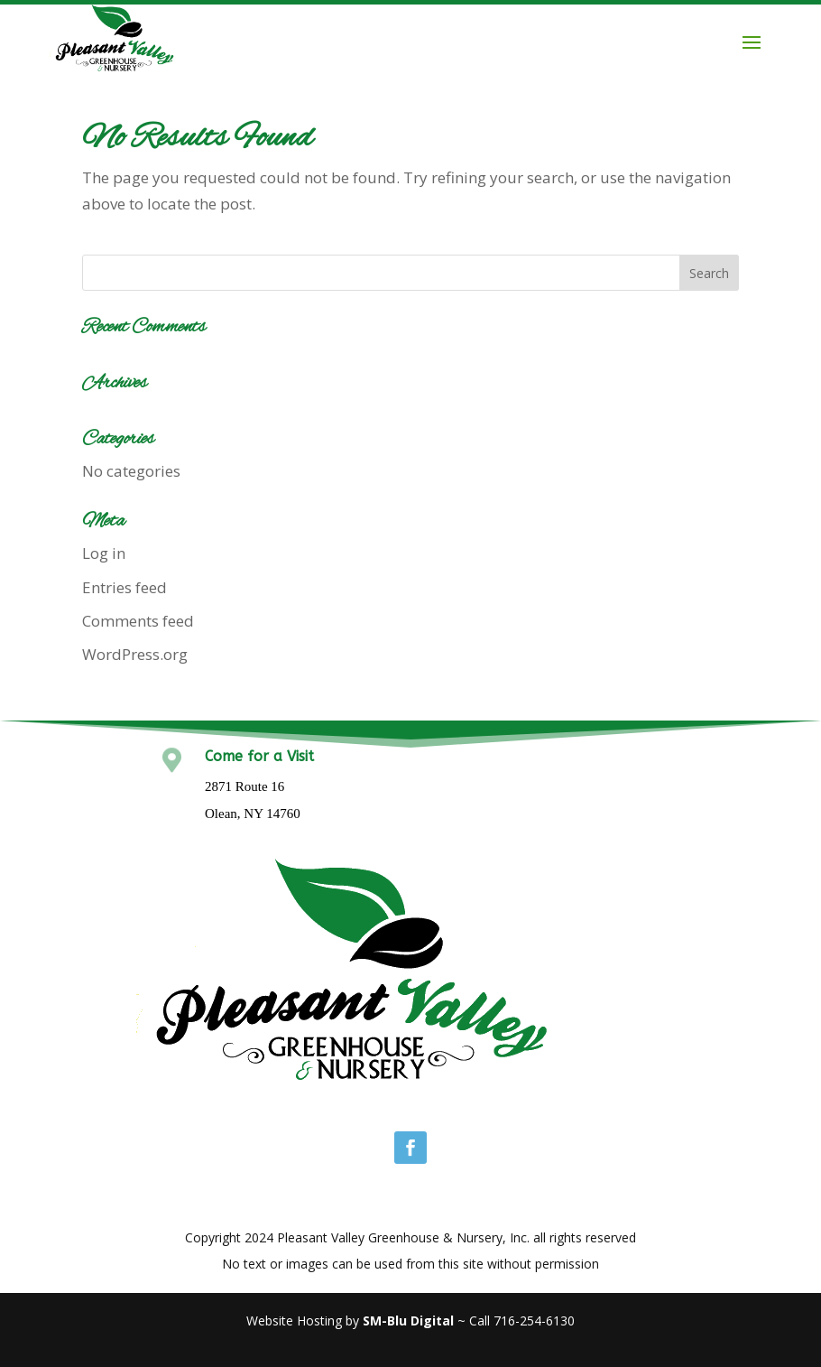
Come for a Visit (259, 756)
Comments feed (138, 620)
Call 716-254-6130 (522, 1320)
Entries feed (124, 587)
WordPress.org (135, 654)
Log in (103, 553)
